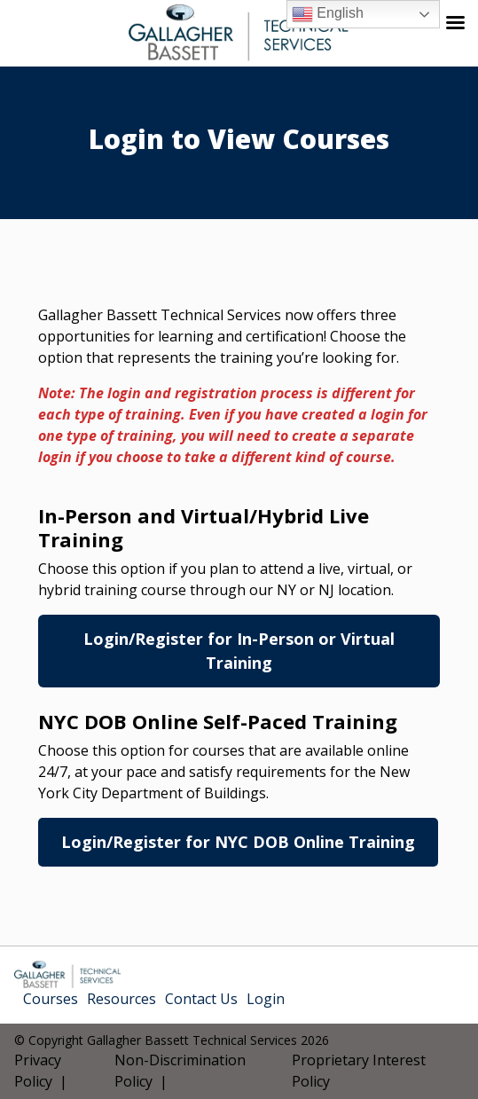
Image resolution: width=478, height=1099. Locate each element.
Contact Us (201, 999)
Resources (121, 999)
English (328, 14)
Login (266, 999)
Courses (50, 999)
